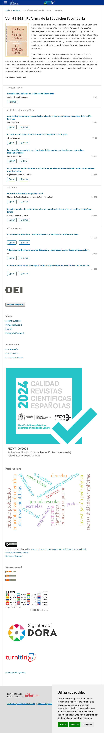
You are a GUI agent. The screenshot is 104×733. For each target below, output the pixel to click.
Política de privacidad (47, 703)
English (8, 329)
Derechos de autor (13, 556)
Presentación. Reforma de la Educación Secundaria (30, 93)
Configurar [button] (87, 724)
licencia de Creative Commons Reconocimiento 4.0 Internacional (56, 549)
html (25, 161)
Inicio (7, 10)
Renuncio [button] (75, 724)
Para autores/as (11, 353)
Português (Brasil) (13, 325)
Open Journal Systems (15, 672)
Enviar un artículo (15, 304)
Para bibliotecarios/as (14, 357)
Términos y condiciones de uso (21, 703)
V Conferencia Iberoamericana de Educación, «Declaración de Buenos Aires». (43, 234)
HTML (13, 102)
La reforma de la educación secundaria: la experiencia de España (37, 134)
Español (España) (13, 320)
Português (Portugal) (14, 333)
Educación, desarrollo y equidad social (25, 193)
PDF (13, 127)
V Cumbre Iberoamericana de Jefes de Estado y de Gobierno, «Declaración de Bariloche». (48, 265)
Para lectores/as (11, 349)
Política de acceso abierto (16, 552)
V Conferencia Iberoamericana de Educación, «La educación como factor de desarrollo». (48, 250)
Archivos (16, 10)
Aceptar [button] (63, 724)
